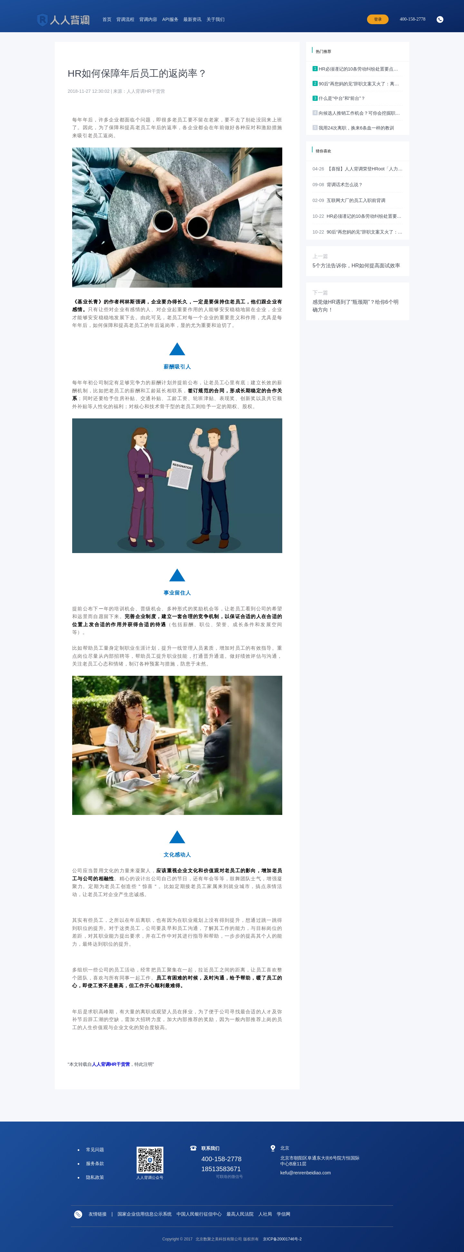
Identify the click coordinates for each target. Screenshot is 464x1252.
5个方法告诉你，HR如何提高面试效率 (356, 265)
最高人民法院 (240, 1214)
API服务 (170, 19)
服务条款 (95, 1163)
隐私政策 (95, 1177)
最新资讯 (192, 19)
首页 (106, 19)
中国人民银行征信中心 (199, 1214)
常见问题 (95, 1150)
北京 (284, 1148)
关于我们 (216, 19)
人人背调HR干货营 (111, 1064)
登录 (378, 19)
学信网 (283, 1214)
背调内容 (148, 19)
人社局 (265, 1214)
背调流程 (125, 19)
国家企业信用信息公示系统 (145, 1214)
